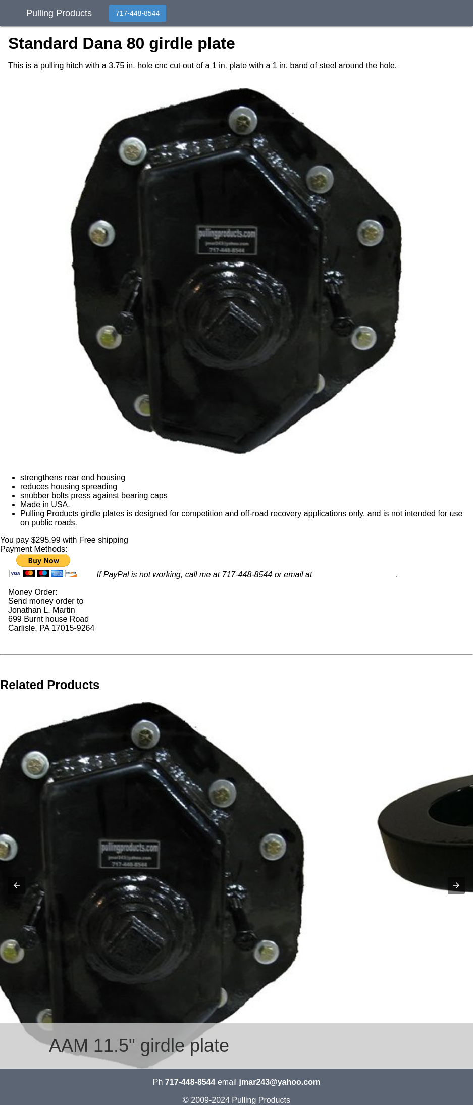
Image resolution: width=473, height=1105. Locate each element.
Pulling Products (59, 12)
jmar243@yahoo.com (355, 574)
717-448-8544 (138, 13)
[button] (236, 271)
